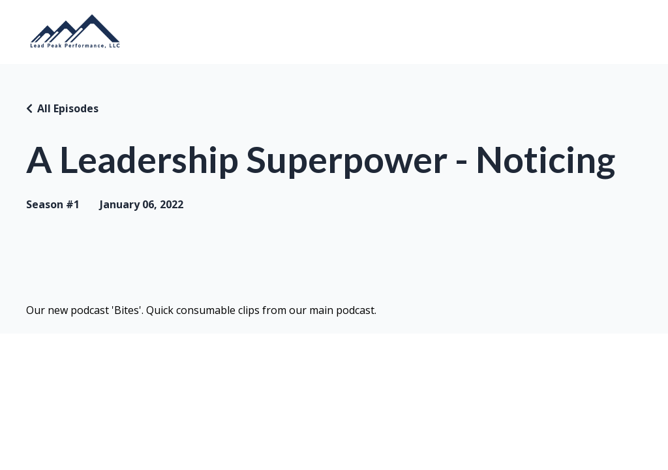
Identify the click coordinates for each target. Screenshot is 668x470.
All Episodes (68, 108)
